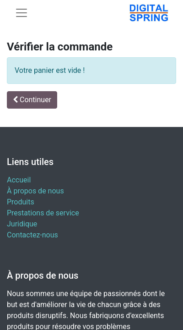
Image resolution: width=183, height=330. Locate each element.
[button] (32, 100)
